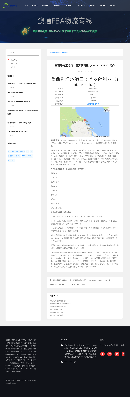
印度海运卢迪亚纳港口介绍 (58, 306)
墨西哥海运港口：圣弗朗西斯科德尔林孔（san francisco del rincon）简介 (84, 280)
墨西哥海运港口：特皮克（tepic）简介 (71, 285)
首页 (26, 5)
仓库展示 (35, 5)
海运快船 (13, 64)
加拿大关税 (11, 151)
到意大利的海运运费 (56, 309)
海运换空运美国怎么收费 (57, 312)
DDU (31, 151)
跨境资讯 (69, 5)
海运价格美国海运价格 (57, 315)
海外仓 (13, 67)
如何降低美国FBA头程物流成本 (18, 101)
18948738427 (93, 362)
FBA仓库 (80, 5)
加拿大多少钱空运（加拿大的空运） (61, 304)
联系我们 (113, 5)
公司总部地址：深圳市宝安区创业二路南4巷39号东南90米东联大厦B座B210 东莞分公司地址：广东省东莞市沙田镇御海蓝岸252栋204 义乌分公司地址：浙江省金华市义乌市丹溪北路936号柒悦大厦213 (104, 351)
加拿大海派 (30, 156)
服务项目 (57, 5)
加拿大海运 (11, 160)
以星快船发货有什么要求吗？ (17, 132)
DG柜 (23, 156)
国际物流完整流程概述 (15, 92)
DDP (27, 151)
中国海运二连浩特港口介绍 (58, 301)
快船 (17, 151)
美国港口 (10, 156)
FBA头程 (13, 60)
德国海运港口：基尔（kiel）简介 (19, 123)
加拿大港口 (18, 156)
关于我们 (45, 5)
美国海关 (22, 151)
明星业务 (102, 5)
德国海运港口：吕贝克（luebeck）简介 (21, 83)
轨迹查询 (92, 5)
